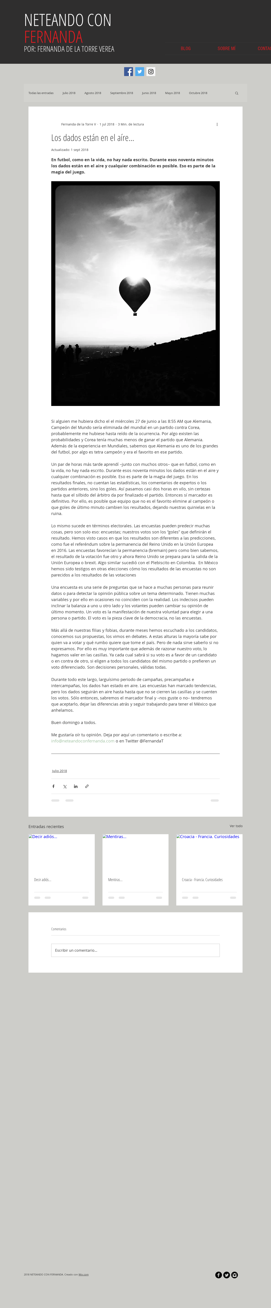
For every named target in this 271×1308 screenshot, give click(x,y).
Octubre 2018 (198, 93)
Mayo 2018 (172, 93)
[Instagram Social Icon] (150, 71)
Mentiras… (115, 879)
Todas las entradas (41, 93)
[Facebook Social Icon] (128, 71)
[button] (237, 93)
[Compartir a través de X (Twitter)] (64, 786)
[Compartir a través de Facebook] (53, 786)
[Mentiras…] (136, 852)
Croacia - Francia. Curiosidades (202, 879)
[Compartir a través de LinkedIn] (76, 786)
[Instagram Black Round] (234, 1275)
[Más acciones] (217, 124)
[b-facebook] (218, 1275)
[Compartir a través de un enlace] (87, 786)
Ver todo (236, 826)
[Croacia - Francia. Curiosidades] (209, 852)
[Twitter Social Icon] (139, 71)
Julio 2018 (69, 93)
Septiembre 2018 (121, 93)
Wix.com (84, 1274)
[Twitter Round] (226, 1275)
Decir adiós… (42, 879)
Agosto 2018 (92, 93)
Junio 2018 (149, 93)
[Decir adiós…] (62, 852)
